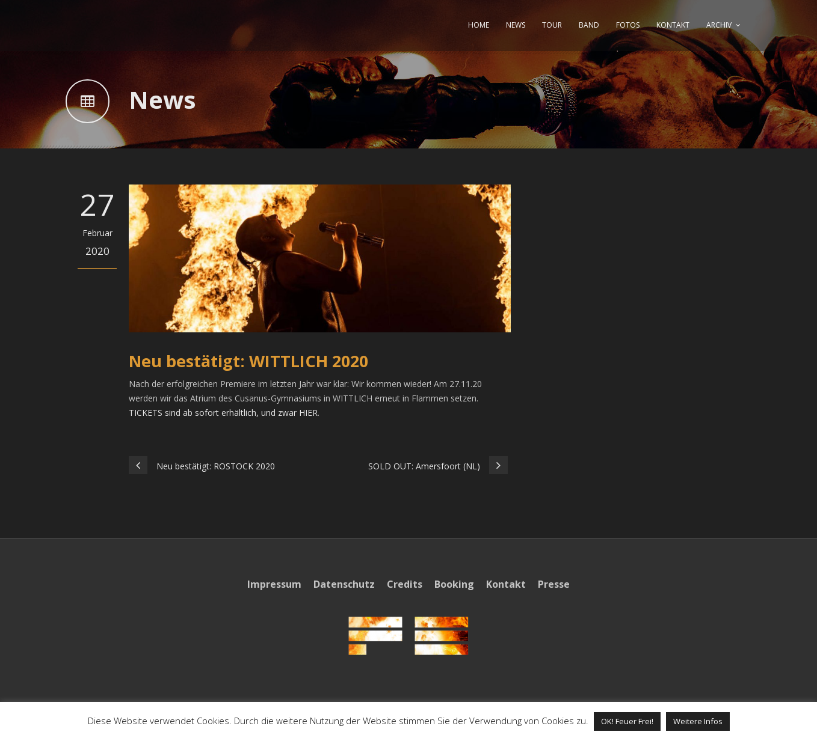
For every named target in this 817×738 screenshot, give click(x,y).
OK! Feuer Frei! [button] (627, 721)
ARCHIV (719, 25)
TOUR (552, 25)
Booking (454, 584)
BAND (589, 25)
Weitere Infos (698, 721)
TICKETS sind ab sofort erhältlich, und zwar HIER (223, 412)
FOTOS (628, 25)
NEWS (515, 25)
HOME (478, 25)
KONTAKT (672, 25)
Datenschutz (344, 584)
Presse (554, 584)
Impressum (274, 584)
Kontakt (506, 584)
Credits (404, 584)
